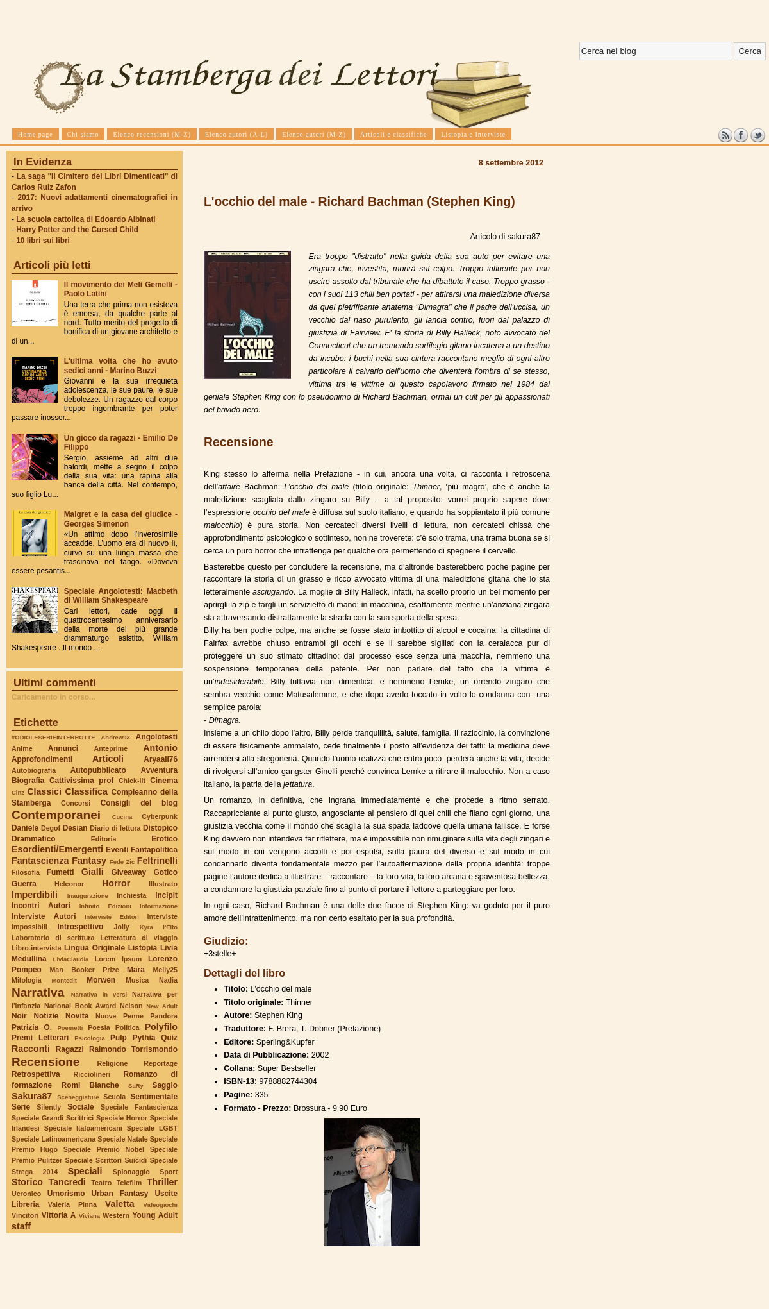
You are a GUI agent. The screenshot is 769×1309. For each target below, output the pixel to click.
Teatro (101, 1183)
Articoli (108, 759)
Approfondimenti (42, 759)
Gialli (92, 871)
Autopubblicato (98, 770)
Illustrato (163, 884)
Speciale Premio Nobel (103, 1149)
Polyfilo (161, 1027)
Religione (112, 1063)
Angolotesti (157, 736)
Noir (19, 1015)
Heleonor (69, 884)
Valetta (120, 1204)
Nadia (168, 980)
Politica (127, 1027)
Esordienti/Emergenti (57, 849)
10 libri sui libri (43, 240)
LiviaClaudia (71, 959)
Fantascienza (40, 861)
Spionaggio (131, 1172)
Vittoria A (59, 1215)
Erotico (164, 838)
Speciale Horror (121, 1118)
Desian (75, 827)
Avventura (159, 770)
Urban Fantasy (119, 1193)
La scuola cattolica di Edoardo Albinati (85, 219)
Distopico (160, 827)
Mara (136, 969)
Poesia (99, 1027)
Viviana (89, 1215)
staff (21, 1226)
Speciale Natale (122, 1139)
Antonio (160, 748)
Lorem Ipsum (118, 959)
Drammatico (33, 838)
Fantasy (89, 861)
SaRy (136, 1085)
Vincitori (25, 1215)
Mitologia (27, 980)
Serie (21, 1106)
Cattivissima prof (81, 780)
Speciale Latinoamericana (53, 1139)
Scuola (114, 1097)
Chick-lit (132, 780)
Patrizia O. (32, 1027)
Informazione (159, 905)
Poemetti (70, 1027)
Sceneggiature (78, 1097)
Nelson (131, 1005)
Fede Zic (122, 861)
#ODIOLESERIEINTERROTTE (53, 737)
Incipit (166, 895)
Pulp (118, 1037)
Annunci (63, 748)
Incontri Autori (41, 905)
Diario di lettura (115, 828)
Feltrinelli (157, 861)
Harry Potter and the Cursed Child (77, 229)
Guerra (24, 883)
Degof (50, 828)
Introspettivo (81, 926)
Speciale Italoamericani (83, 1128)
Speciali (85, 1171)
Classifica (86, 791)
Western (116, 1215)
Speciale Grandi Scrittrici (53, 1118)
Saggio (165, 1085)
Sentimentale (154, 1096)
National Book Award (80, 1005)
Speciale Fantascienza (139, 1107)
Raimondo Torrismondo (133, 1049)
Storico (27, 1182)
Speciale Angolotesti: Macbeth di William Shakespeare (121, 596)
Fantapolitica (154, 849)
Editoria (104, 839)
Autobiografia (34, 770)
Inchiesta (131, 895)
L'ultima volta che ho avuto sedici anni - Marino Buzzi (121, 366)
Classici (44, 791)
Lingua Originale (94, 947)
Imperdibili (35, 895)
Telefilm (129, 1183)
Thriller (162, 1182)
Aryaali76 (161, 759)
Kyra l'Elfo (159, 927)
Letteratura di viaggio (139, 938)
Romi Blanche (90, 1085)
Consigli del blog (139, 802)
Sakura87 (32, 1096)
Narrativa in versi (99, 994)
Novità (76, 1015)
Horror (116, 883)
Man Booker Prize (84, 970)
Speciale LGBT (152, 1128)
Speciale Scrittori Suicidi (106, 1160)
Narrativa (38, 992)
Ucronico (26, 1193)
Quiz (169, 1037)
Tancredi (67, 1182)
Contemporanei (56, 815)
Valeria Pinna (72, 1204)
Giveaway (129, 872)
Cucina (122, 816)
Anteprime (111, 748)
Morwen (101, 979)
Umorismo (66, 1193)
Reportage (161, 1063)
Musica (137, 980)
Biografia (28, 780)
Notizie (45, 1015)
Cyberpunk (160, 816)
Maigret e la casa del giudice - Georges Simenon (121, 519)
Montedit (63, 980)
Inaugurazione (87, 895)
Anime (22, 748)
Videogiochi (161, 1204)
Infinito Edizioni (105, 905)
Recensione (45, 1061)
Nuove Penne (119, 1016)
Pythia (144, 1037)
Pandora (164, 1016)
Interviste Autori (44, 916)
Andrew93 (115, 737)
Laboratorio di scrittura (53, 938)
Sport (169, 1172)
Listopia (142, 947)
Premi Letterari (40, 1037)
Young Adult (155, 1215)
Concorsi (75, 803)
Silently (49, 1107)
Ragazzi (70, 1049)
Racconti (31, 1048)
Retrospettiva (36, 1074)
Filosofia (26, 872)
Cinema (164, 780)
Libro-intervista (37, 948)
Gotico (165, 872)
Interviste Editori (112, 916)
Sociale (80, 1106)
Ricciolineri (91, 1074)
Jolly (121, 927)
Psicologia (89, 1038)
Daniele (25, 827)
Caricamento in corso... (53, 697)
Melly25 (165, 970)
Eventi (117, 849)
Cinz (18, 792)
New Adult (162, 1005)
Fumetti (60, 872)
